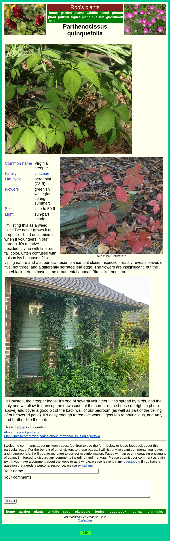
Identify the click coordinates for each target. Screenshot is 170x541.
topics (77, 17)
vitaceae (41, 173)
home (53, 13)
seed (106, 13)
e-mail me (85, 465)
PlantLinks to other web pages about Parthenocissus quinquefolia (52, 436)
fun (103, 17)
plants (80, 13)
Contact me (85, 523)
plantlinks (90, 17)
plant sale (52, 19)
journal (64, 17)
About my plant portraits (21, 432)
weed (21, 427)
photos (119, 13)
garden (66, 13)
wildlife (93, 13)
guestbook (116, 17)
